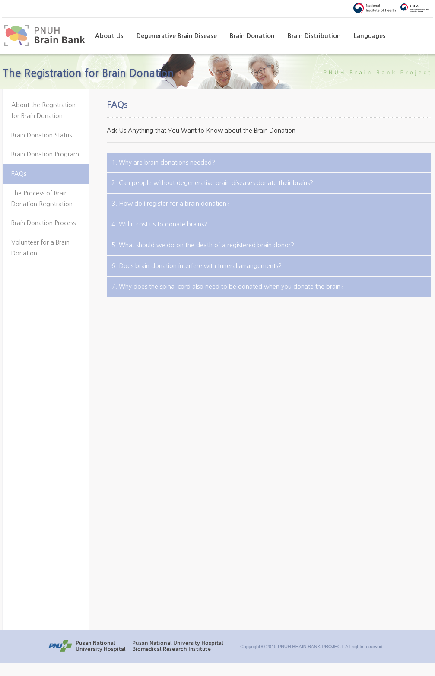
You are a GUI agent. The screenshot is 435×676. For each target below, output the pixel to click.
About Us (109, 36)
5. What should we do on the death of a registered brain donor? (202, 245)
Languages (370, 36)
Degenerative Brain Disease (177, 36)
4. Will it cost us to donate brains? (159, 224)
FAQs (18, 174)
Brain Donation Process (43, 223)
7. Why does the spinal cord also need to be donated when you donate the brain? (227, 286)
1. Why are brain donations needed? (163, 162)
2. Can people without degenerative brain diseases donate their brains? (212, 182)
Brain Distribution (314, 36)
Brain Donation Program (45, 154)
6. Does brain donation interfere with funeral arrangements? (196, 265)
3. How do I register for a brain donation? (170, 203)
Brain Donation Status (41, 135)
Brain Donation (252, 36)
